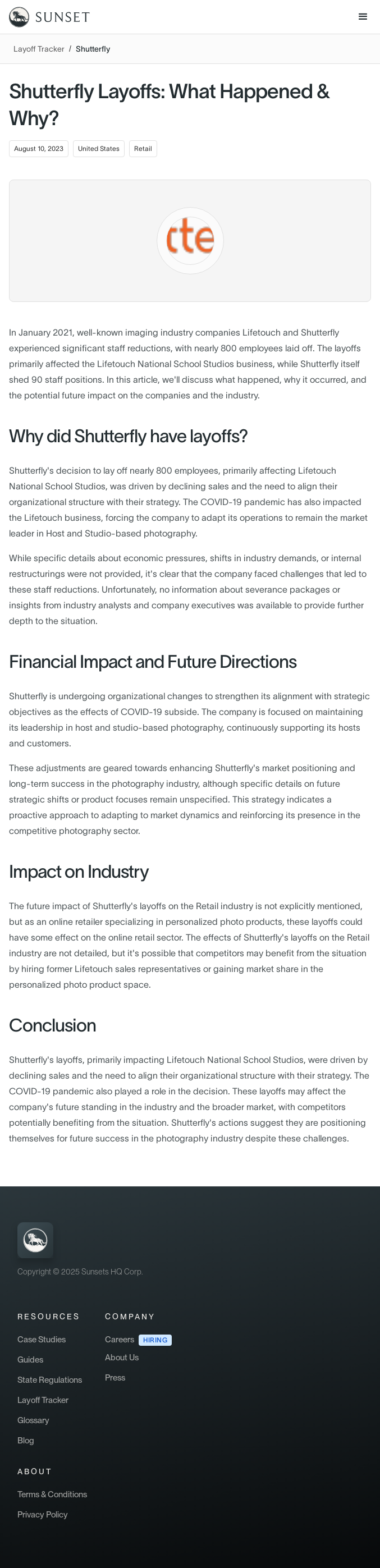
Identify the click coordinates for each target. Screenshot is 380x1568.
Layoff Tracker (39, 48)
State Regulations (49, 1380)
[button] (363, 17)
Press (115, 1378)
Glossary (33, 1420)
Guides (30, 1360)
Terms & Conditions (52, 1494)
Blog (25, 1441)
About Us (122, 1357)
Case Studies (41, 1340)
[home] (45, 17)
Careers (119, 1340)
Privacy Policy (42, 1515)
